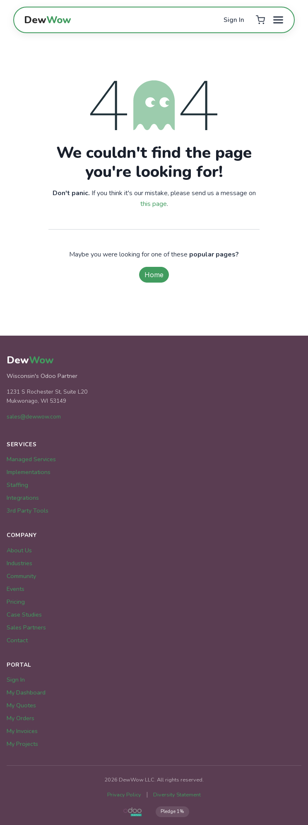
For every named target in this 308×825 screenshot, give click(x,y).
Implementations (29, 472)
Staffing (17, 485)
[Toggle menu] (278, 20)
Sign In (234, 20)
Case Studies (24, 614)
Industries (19, 563)
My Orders (20, 718)
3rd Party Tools (27, 510)
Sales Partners (26, 627)
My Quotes (21, 705)
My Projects (22, 744)
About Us (19, 550)
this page (153, 203)
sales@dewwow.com (34, 417)
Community (21, 576)
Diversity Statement (177, 794)
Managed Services (31, 459)
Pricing (16, 602)
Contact (17, 640)
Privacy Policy (124, 794)
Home (154, 275)
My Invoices (22, 731)
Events (15, 589)
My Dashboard (26, 692)
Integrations (23, 498)
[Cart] (260, 20)
